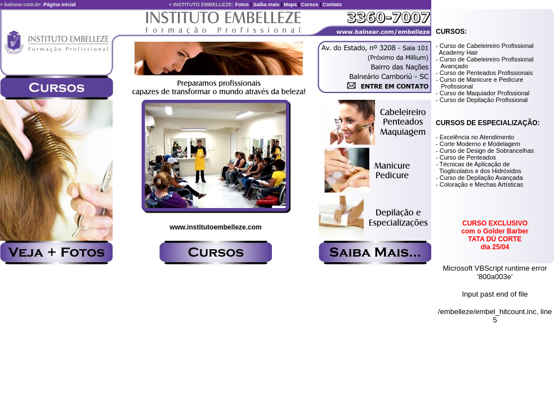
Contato (332, 4)
